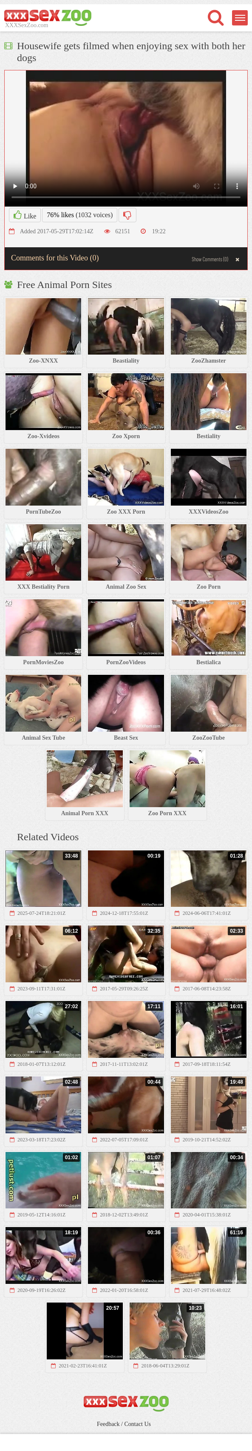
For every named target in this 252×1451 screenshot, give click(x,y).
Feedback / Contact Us (124, 1424)
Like (25, 215)
